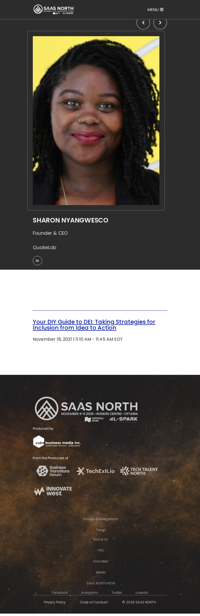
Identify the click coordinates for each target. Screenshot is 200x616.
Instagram (89, 601)
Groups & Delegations (100, 528)
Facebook (60, 601)
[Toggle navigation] (155, 9)
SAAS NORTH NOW (101, 592)
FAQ (101, 559)
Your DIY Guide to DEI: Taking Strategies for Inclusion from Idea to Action (94, 325)
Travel (101, 539)
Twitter (117, 601)
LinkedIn (141, 601)
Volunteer (100, 570)
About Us (100, 548)
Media (101, 581)
